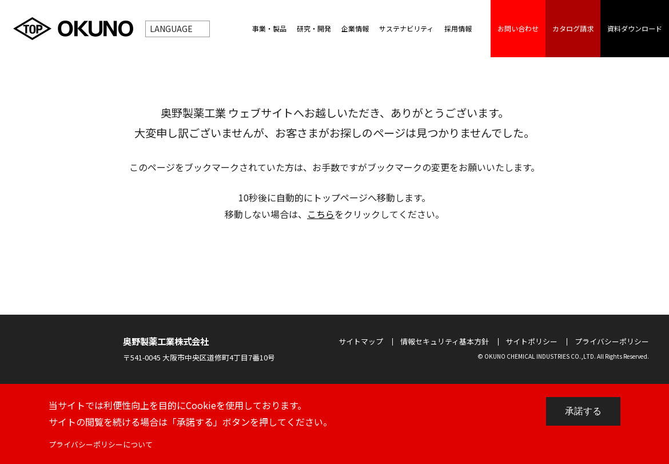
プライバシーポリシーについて (101, 444)
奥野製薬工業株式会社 (166, 341)
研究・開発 (314, 28)
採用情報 (458, 28)
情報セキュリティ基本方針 (444, 341)
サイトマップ (361, 341)
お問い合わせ (518, 28)
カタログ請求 (573, 28)
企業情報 (355, 28)
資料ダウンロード (634, 28)
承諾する (583, 411)
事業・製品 (269, 28)
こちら (320, 214)
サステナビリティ (406, 28)
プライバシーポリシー (612, 341)
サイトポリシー (531, 341)
